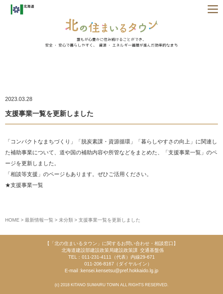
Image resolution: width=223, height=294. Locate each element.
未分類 (66, 220)
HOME (12, 220)
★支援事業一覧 (24, 185)
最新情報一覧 (39, 220)
